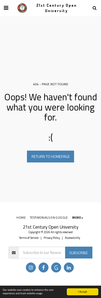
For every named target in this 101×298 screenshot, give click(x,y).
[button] (6, 8)
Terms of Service (29, 237)
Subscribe (78, 253)
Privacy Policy (52, 237)
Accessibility (72, 237)
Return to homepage (51, 156)
